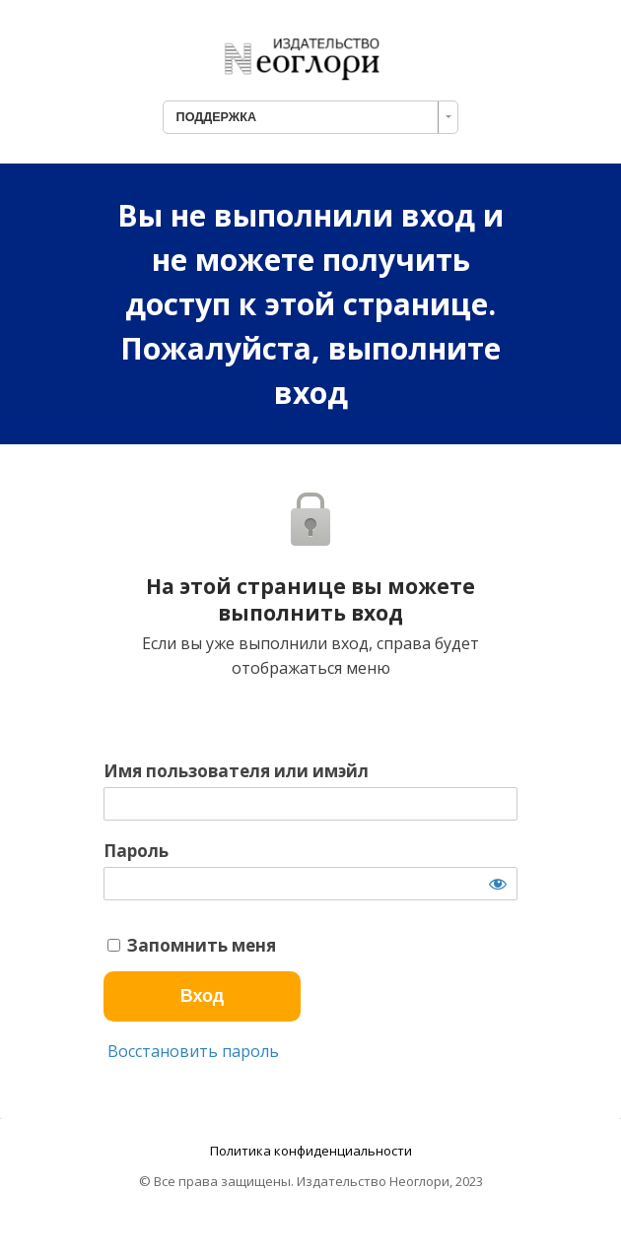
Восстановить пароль (191, 1051)
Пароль (136, 851)
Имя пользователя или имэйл (236, 771)
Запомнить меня (191, 946)
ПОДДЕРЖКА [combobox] (216, 117)
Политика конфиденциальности (311, 1150)
